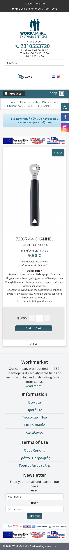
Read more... (34, 386)
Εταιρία (34, 402)
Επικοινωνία (34, 424)
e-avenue (50, 546)
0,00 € (25, 76)
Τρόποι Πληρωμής (34, 457)
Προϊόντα (34, 409)
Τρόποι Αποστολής (35, 465)
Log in (28, 3)
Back (58, 152)
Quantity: (22, 318)
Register (40, 3)
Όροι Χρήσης (34, 450)
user (34, 490)
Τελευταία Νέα (34, 417)
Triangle (43, 250)
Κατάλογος (34, 432)
